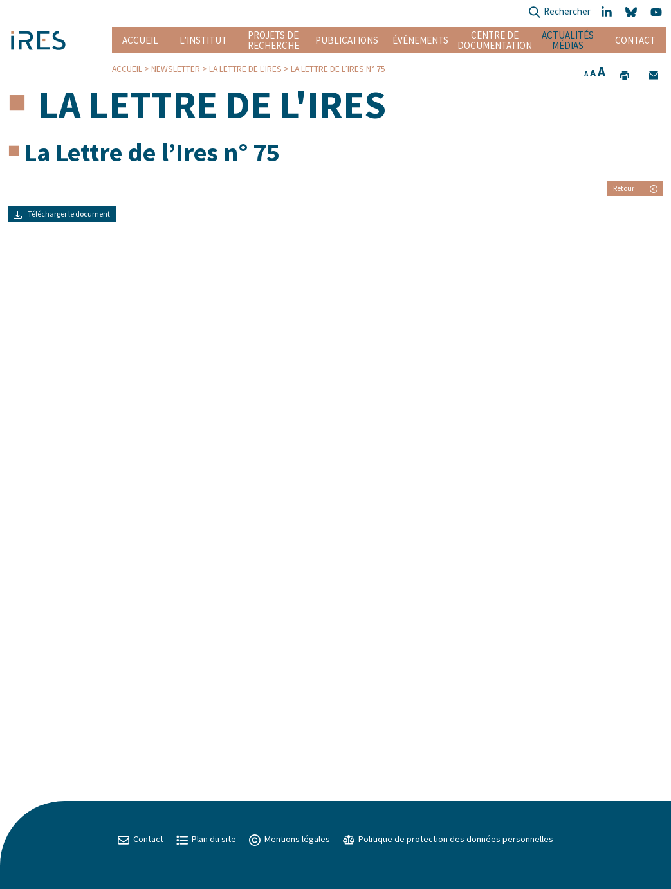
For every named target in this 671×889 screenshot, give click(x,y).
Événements (420, 40)
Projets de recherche (273, 40)
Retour (635, 188)
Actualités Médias (568, 40)
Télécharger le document (62, 214)
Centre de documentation (494, 40)
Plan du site (206, 839)
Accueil (140, 40)
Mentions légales (289, 839)
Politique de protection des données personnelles (448, 839)
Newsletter (175, 69)
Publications (346, 40)
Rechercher (559, 12)
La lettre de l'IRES (245, 69)
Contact (635, 40)
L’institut (203, 40)
